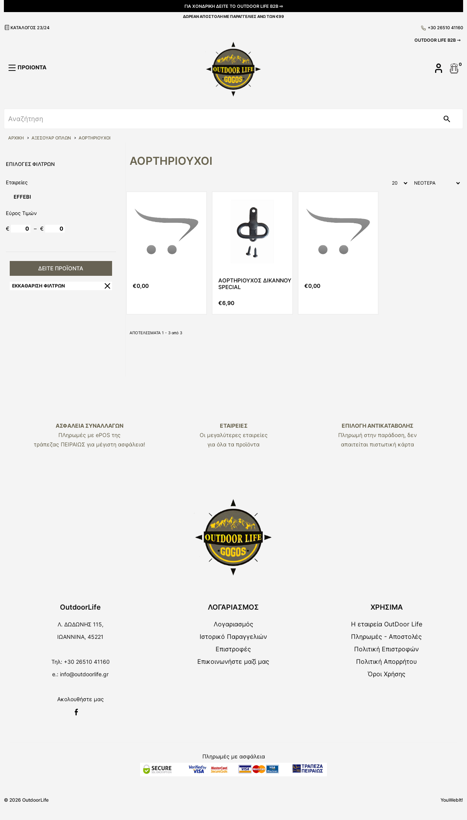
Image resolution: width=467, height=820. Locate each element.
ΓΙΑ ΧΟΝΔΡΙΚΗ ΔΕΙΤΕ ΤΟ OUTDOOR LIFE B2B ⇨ (233, 6)
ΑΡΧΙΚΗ (16, 138)
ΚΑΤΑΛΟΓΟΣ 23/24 (26, 27)
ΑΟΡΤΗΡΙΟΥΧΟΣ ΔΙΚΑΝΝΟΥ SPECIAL (254, 283)
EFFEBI (22, 197)
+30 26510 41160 (442, 27)
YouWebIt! (452, 800)
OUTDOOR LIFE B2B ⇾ (437, 40)
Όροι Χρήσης (387, 674)
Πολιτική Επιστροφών (386, 649)
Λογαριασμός (233, 624)
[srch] (217, 119)
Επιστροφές (233, 649)
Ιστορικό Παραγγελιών (233, 636)
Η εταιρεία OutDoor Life (386, 624)
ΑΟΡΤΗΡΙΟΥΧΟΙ (95, 138)
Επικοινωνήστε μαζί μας (233, 661)
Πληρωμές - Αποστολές (386, 636)
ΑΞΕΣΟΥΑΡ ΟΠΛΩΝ (51, 138)
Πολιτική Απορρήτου (386, 661)
